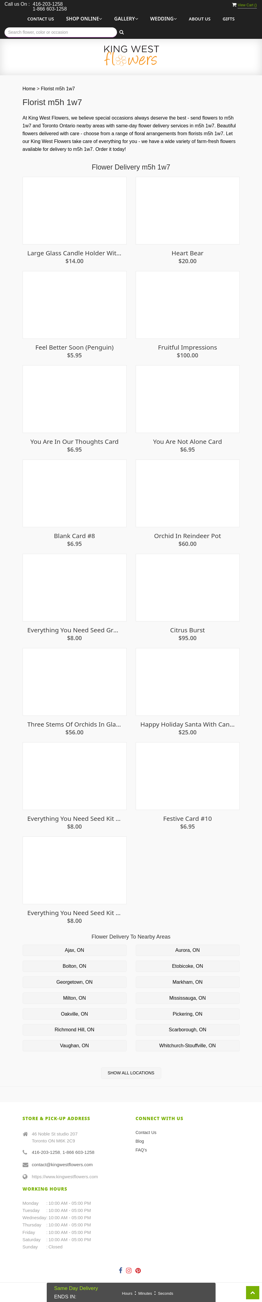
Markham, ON (187, 982)
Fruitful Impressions (187, 347)
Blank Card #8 (74, 536)
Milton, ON (74, 998)
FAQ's (141, 1150)
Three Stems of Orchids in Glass (74, 724)
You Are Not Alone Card (187, 441)
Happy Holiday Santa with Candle (187, 724)
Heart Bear (188, 253)
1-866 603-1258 (78, 1152)
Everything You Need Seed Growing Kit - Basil (74, 630)
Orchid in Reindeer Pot (187, 536)
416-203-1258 (46, 1152)
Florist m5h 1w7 (58, 88)
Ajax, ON (74, 950)
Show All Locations (131, 1072)
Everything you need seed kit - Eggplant (74, 818)
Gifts (229, 19)
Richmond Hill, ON (74, 1029)
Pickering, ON (188, 1014)
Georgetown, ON (74, 982)
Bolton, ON (74, 966)
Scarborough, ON (188, 1029)
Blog (140, 1141)
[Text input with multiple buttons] (61, 32)
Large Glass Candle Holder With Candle (74, 253)
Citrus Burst (187, 630)
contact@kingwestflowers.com (62, 1164)
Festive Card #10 (187, 818)
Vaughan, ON (74, 1045)
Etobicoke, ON (187, 966)
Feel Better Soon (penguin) (74, 347)
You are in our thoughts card (74, 441)
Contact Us (40, 19)
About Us (199, 19)
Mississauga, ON (187, 998)
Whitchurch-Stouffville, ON (187, 1045)
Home (29, 88)
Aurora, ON (187, 950)
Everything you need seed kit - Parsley (74, 913)
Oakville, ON (74, 1014)
